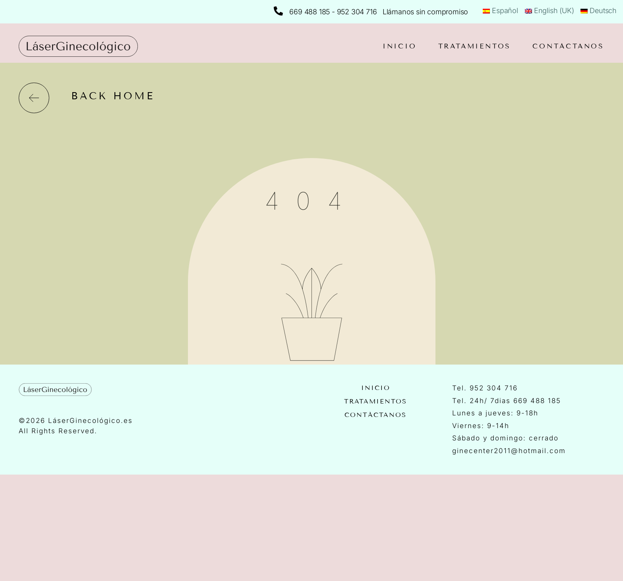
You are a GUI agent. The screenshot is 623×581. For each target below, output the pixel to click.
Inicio (400, 46)
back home (113, 96)
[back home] (34, 98)
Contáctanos (568, 46)
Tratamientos (474, 46)
